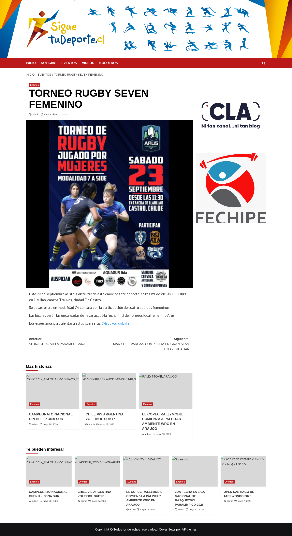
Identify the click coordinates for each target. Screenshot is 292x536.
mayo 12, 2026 (196, 509)
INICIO (31, 63)
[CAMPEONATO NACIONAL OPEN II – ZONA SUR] (52, 391)
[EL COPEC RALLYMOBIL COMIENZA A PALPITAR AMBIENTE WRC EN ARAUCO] (165, 391)
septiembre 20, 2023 (55, 114)
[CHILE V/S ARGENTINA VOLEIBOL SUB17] (109, 391)
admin (35, 114)
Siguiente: (149, 344)
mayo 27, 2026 (107, 424)
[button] (231, 114)
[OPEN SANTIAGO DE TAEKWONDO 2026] (243, 471)
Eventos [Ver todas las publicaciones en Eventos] (34, 85)
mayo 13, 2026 (163, 434)
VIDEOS (88, 63)
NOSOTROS (108, 63)
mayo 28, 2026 (50, 424)
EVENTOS (69, 63)
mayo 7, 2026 (244, 501)
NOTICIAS (48, 63)
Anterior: (69, 342)
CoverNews (167, 529)
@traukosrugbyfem (117, 323)
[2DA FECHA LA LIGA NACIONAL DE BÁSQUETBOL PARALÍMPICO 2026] (195, 471)
